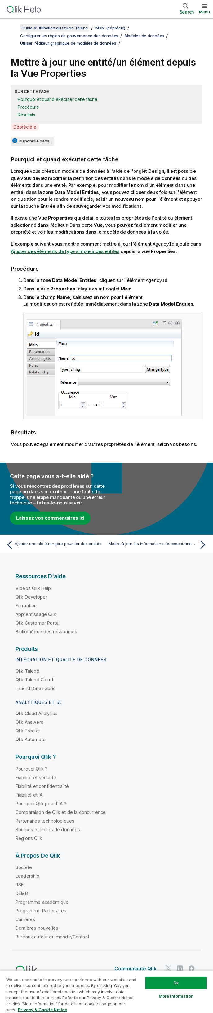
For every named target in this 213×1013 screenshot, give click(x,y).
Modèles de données (144, 35)
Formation (26, 605)
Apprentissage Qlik (36, 613)
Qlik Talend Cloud (34, 679)
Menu (204, 11)
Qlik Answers (29, 721)
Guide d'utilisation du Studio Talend (54, 27)
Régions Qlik (29, 837)
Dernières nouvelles (37, 927)
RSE (20, 884)
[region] (106, 991)
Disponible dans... (35, 140)
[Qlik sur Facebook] (191, 967)
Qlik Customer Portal (38, 622)
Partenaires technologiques (45, 820)
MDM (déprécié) (110, 27)
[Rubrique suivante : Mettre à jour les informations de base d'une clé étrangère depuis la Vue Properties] (158, 544)
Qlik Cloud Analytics (36, 712)
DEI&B (22, 892)
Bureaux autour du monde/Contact (52, 936)
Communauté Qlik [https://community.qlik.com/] (135, 968)
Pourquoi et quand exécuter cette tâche (57, 99)
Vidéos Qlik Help (33, 587)
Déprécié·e (24, 126)
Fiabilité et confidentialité (42, 785)
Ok (176, 982)
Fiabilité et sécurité (36, 776)
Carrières (25, 918)
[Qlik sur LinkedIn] (179, 967)
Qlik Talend (27, 670)
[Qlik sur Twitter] (168, 967)
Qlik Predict (28, 730)
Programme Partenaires (41, 910)
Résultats (26, 114)
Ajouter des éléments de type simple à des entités (65, 251)
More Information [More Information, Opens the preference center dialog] (176, 995)
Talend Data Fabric (35, 687)
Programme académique (42, 901)
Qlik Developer (31, 596)
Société (24, 866)
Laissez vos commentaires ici (50, 517)
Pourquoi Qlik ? (31, 768)
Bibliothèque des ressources (46, 631)
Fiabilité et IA (29, 794)
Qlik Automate (31, 738)
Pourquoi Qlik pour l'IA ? (41, 803)
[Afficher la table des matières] (12, 28)
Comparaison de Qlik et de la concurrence (61, 811)
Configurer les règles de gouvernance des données (69, 35)
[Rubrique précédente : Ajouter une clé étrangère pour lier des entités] (54, 544)
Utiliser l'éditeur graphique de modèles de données (68, 43)
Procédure (28, 107)
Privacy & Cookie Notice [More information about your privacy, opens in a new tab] (42, 1009)
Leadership (28, 875)
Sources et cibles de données (48, 829)
